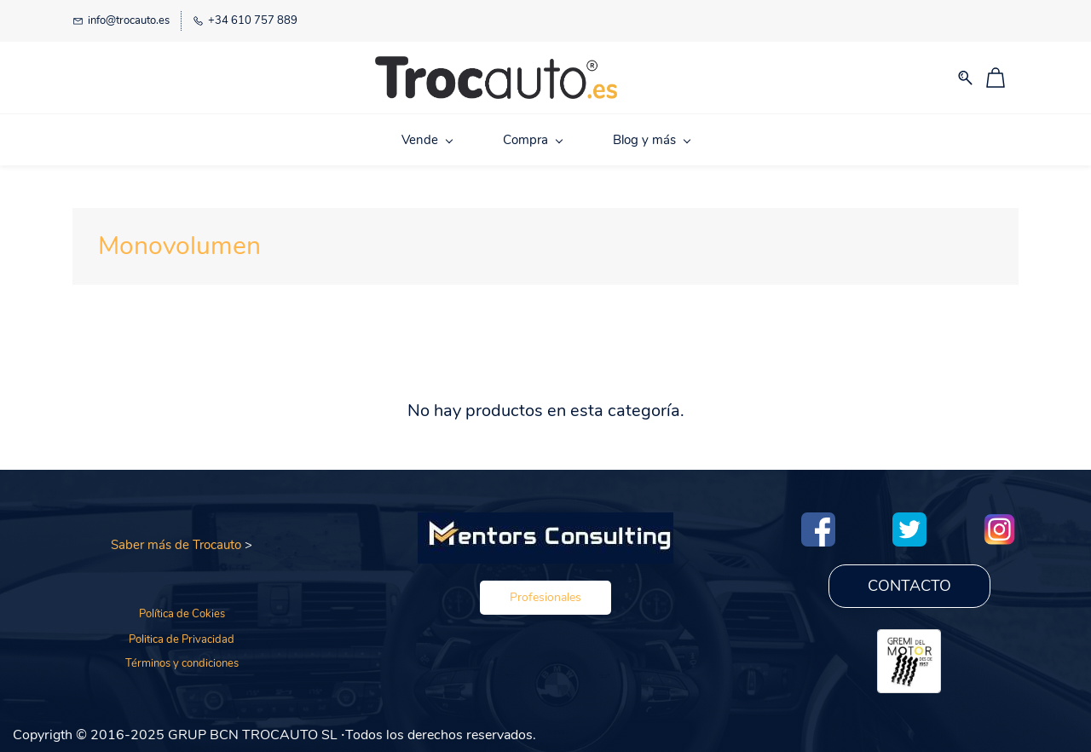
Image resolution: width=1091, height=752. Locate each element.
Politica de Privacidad (181, 637)
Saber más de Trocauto (176, 542)
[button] (545, 594)
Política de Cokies (182, 610)
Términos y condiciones (182, 660)
